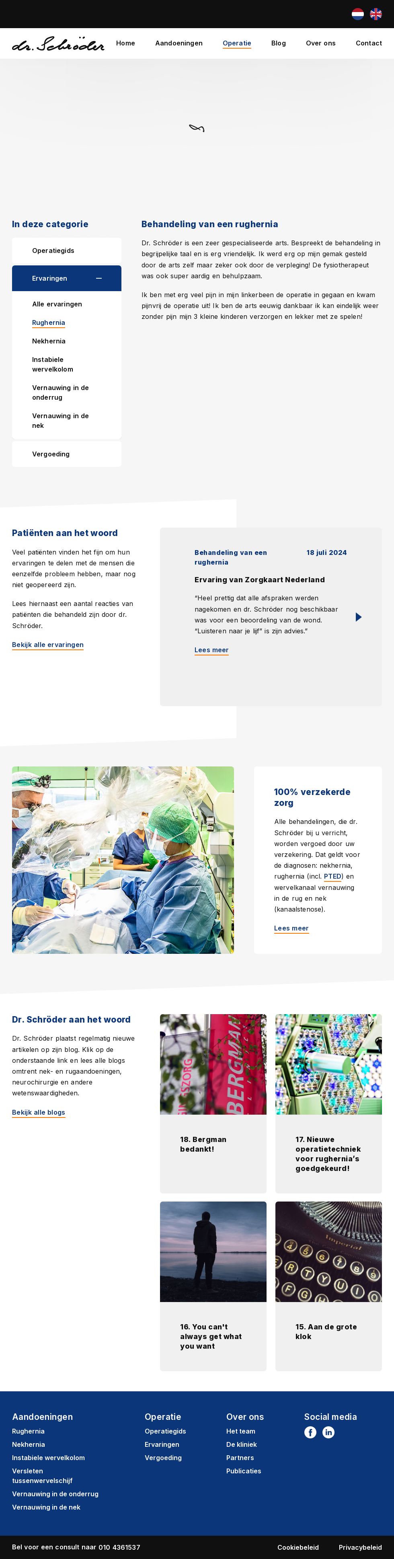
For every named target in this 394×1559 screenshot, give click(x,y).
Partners (240, 1457)
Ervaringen (50, 278)
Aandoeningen (179, 43)
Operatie (237, 43)
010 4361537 (119, 1547)
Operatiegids (53, 250)
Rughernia (48, 322)
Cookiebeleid (298, 1547)
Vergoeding (51, 454)
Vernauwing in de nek (60, 420)
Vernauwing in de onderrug (60, 392)
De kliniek (241, 1444)
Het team (240, 1431)
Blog (278, 43)
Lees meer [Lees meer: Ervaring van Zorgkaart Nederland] (212, 649)
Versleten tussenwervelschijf (42, 1475)
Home (125, 43)
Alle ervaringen (57, 304)
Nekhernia (49, 341)
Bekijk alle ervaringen (48, 644)
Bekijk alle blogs (39, 1111)
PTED (332, 876)
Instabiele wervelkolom (52, 364)
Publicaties (243, 1471)
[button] (108, 278)
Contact (369, 43)
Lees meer (291, 928)
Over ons (321, 43)
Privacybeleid (360, 1547)
